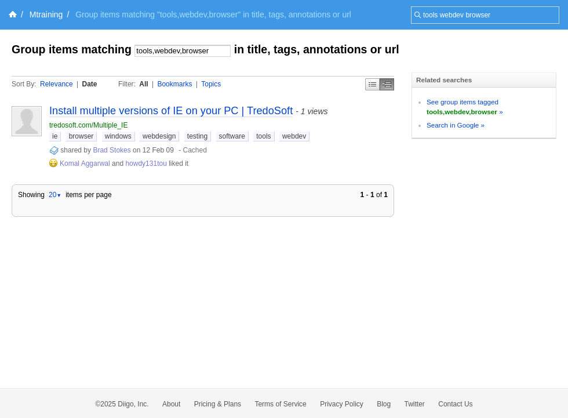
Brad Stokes (111, 150)
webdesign (159, 136)
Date (89, 84)
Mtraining (46, 14)
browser (81, 136)
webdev (294, 136)
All (143, 84)
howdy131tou (145, 163)
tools (263, 136)
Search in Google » (456, 125)
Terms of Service (280, 404)
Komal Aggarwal (85, 163)
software (232, 136)
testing (197, 136)
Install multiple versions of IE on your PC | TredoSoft (171, 111)
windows (118, 136)
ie (54, 136)
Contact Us (455, 404)
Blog (384, 404)
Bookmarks (174, 84)
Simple (372, 84)
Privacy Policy (341, 404)
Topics (211, 84)
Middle (387, 84)
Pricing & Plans (217, 404)
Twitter (415, 404)
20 (55, 195)
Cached (195, 150)
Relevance (56, 84)
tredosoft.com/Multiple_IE (88, 125)
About (171, 404)
